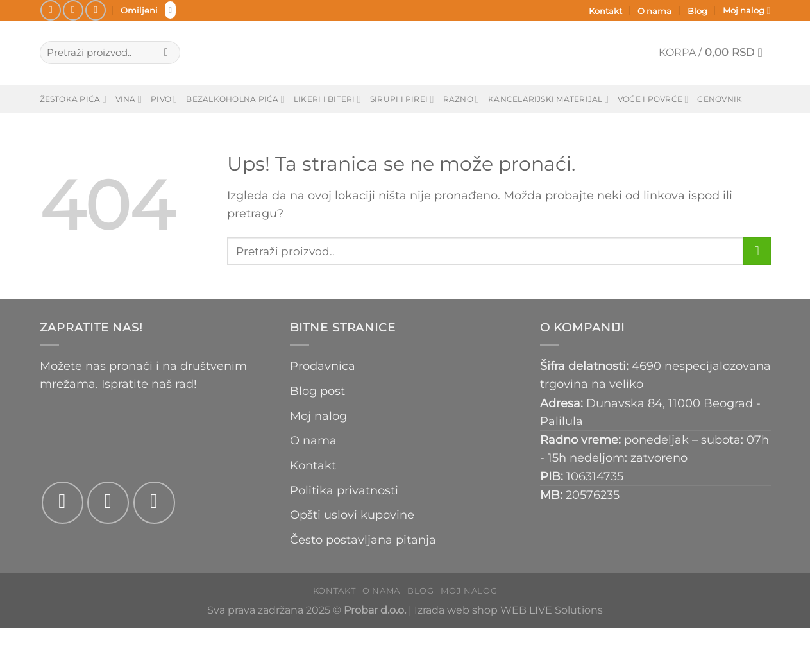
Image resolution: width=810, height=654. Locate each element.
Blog (697, 11)
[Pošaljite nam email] (95, 10)
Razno (461, 99)
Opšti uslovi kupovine (352, 514)
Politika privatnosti (344, 490)
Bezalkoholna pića (235, 99)
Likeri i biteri (327, 99)
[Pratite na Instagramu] (73, 10)
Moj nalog (746, 10)
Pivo (164, 99)
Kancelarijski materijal (548, 99)
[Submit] (166, 53)
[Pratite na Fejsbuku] (50, 10)
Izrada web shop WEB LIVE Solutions (508, 610)
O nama (654, 11)
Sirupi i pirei (402, 99)
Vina (128, 99)
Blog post (317, 391)
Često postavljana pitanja (363, 539)
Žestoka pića (73, 99)
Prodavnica (322, 366)
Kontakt (605, 11)
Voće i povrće (653, 99)
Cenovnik (719, 99)
